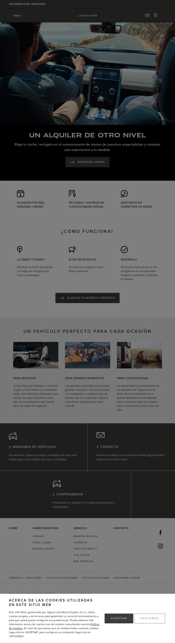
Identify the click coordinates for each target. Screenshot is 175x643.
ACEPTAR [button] (119, 618)
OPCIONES (149, 618)
